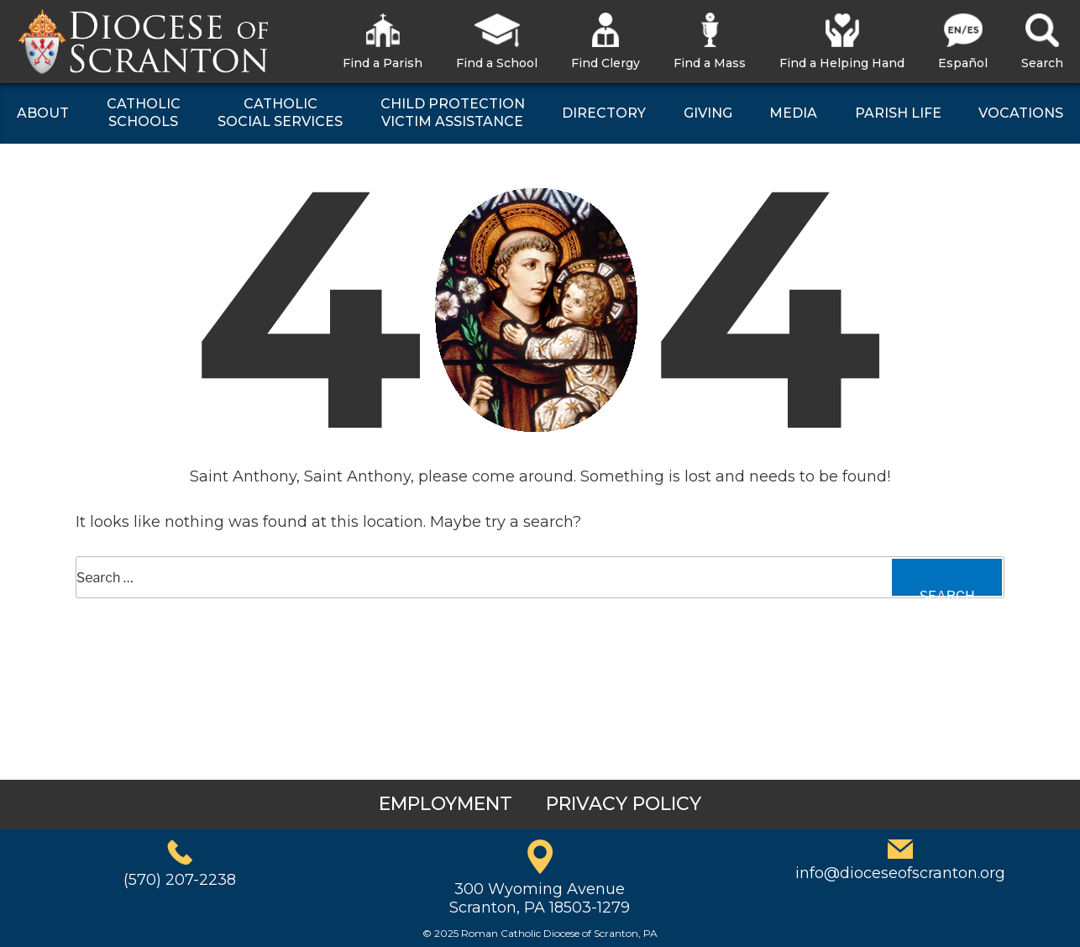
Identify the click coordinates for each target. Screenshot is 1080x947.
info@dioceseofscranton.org (900, 873)
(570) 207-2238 (179, 880)
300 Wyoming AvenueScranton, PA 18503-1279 (539, 898)
